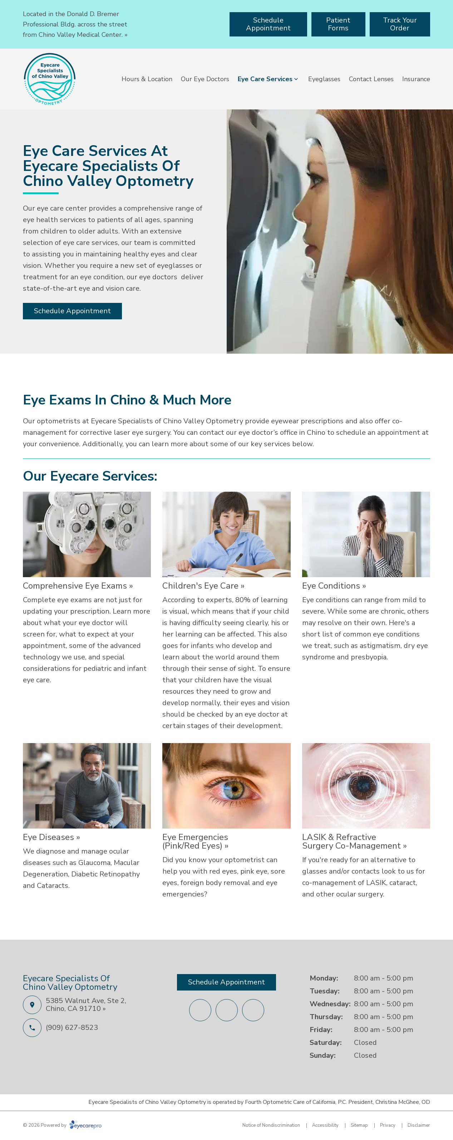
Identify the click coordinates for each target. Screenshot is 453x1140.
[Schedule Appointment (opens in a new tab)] (268, 24)
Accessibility (325, 1125)
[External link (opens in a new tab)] (227, 1010)
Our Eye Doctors (205, 79)
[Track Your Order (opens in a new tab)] (400, 24)
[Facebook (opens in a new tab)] (200, 1010)
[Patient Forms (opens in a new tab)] (338, 24)
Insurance (416, 79)
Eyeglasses (324, 79)
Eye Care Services (265, 79)
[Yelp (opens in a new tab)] (253, 1010)
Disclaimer (419, 1125)
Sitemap (359, 1125)
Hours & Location (147, 79)
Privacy (387, 1125)
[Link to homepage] (50, 79)
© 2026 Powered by (62, 1125)
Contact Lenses (371, 79)
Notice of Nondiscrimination (271, 1125)
